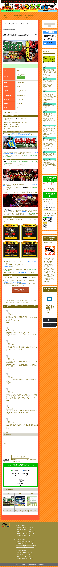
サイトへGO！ (20, 77)
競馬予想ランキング (10, 10)
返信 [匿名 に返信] (8, 322)
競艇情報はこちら (26, 473)
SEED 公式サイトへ (20, 290)
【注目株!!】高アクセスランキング (24, 536)
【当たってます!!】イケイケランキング (25, 532)
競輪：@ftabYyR (49, 209)
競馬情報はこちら (15, 473)
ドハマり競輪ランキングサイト (21, 551)
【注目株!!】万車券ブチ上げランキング (25, 559)
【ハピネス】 (48, 67)
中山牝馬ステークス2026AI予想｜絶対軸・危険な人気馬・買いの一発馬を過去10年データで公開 (49, 59)
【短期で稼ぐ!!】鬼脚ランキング (24, 553)
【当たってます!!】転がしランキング (25, 547)
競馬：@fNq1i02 (49, 205)
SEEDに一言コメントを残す (11, 112)
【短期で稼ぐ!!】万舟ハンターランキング (26, 545)
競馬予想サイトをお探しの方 (8, 29)
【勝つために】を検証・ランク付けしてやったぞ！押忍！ (22, 301)
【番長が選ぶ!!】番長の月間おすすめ (25, 534)
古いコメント (6, 433)
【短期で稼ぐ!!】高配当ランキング (24, 528)
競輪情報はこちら (20, 482)
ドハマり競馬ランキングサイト (21, 526)
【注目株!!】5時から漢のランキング (25, 541)
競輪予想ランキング (29, 10)
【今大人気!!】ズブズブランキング (24, 555)
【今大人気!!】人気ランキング (23, 530)
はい (49, 320)
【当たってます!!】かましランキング (25, 557)
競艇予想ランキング (47, 10)
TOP (11, 15)
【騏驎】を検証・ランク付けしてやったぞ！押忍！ (17, 303)
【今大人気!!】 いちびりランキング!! (25, 543)
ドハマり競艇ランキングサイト (21, 539)
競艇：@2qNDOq (49, 207)
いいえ (50, 324)
